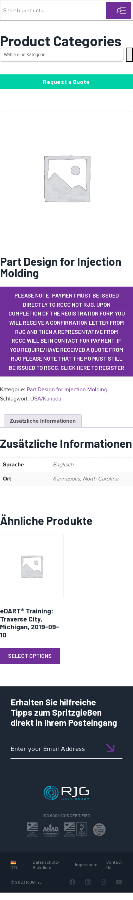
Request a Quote (66, 81)
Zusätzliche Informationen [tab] (43, 421)
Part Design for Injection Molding (67, 389)
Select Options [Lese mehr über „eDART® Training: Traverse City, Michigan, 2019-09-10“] (30, 655)
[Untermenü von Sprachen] (23, 864)
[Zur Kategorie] (129, 55)
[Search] (113, 22)
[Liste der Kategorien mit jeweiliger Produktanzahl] (62, 55)
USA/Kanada (45, 398)
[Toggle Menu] (122, 10)
